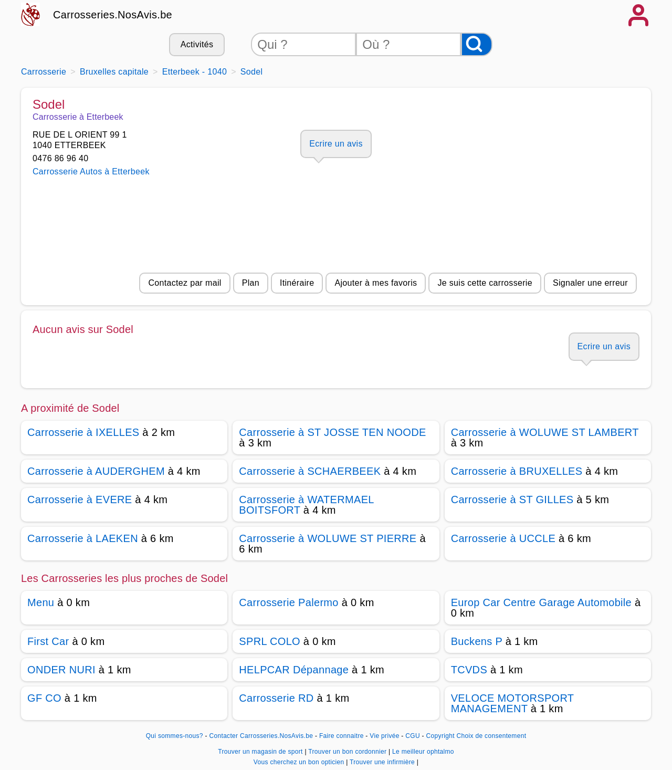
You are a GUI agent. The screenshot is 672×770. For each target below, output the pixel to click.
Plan (250, 282)
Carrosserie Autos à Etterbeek (91, 171)
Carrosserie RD (276, 698)
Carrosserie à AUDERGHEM (96, 471)
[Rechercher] (476, 44)
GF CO (44, 698)
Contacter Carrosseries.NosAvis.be (261, 736)
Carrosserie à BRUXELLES (517, 471)
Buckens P (476, 641)
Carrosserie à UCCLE (503, 538)
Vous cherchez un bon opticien (300, 762)
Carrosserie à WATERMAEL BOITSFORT (306, 505)
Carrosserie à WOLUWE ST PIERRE (327, 538)
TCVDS (469, 669)
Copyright (440, 736)
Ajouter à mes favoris (375, 282)
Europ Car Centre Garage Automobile (541, 602)
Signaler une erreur (590, 282)
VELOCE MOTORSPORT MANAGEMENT (512, 703)
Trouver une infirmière (383, 762)
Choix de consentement (492, 736)
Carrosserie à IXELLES (83, 432)
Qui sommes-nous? (174, 736)
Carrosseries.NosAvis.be (112, 14)
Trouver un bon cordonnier (348, 751)
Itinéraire (297, 282)
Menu (40, 602)
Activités (197, 44)
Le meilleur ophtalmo (423, 751)
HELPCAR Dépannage (294, 669)
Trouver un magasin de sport (261, 751)
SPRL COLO (269, 641)
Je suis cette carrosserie (484, 282)
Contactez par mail (184, 282)
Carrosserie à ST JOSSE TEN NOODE (332, 432)
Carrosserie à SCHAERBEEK (310, 471)
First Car (48, 641)
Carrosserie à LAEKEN (82, 538)
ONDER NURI (61, 669)
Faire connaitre (341, 736)
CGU (412, 736)
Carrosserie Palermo (288, 602)
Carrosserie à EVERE (79, 499)
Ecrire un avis (335, 143)
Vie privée (384, 736)
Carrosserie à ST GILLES (512, 499)
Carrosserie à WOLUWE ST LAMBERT (545, 432)
